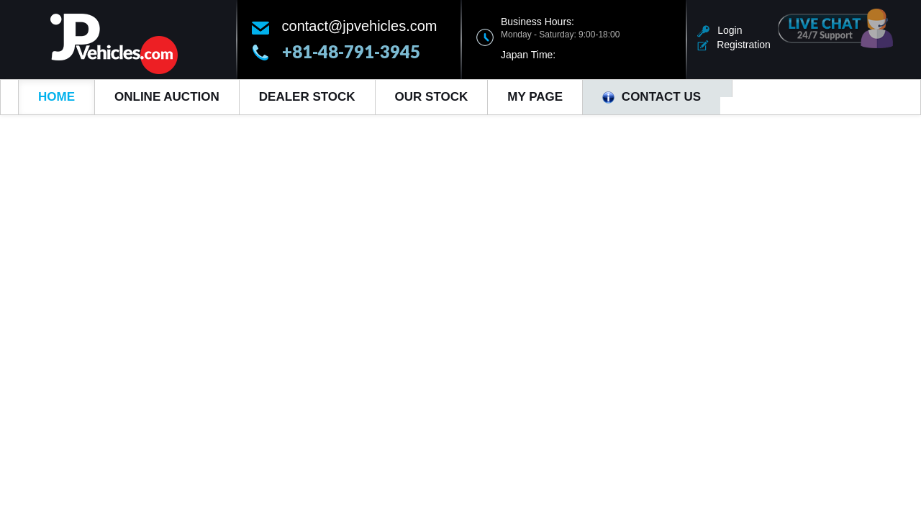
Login (720, 30)
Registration (734, 44)
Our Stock (431, 97)
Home (56, 97)
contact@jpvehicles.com (359, 26)
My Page (535, 97)
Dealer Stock (307, 97)
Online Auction (166, 97)
